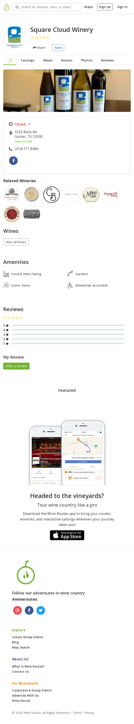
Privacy (89, 713)
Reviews (107, 60)
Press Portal (21, 701)
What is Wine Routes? (28, 666)
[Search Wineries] (47, 7)
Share (39, 47)
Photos (87, 60)
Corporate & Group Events (32, 690)
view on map (23, 141)
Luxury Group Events (27, 637)
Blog (15, 642)
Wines (48, 60)
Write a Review (16, 366)
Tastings (27, 60)
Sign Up (105, 7)
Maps (88, 7)
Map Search (21, 647)
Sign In (122, 7)
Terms (77, 713)
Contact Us (20, 671)
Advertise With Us (25, 695)
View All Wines (16, 242)
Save (58, 47)
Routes (67, 60)
